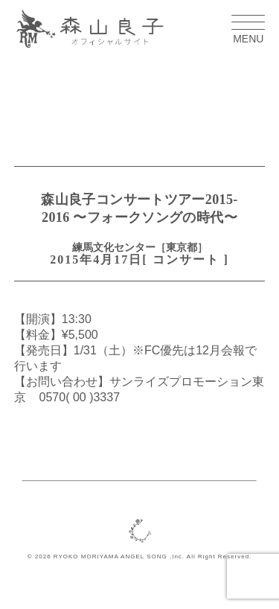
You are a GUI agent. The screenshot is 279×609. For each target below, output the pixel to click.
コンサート (186, 259)
